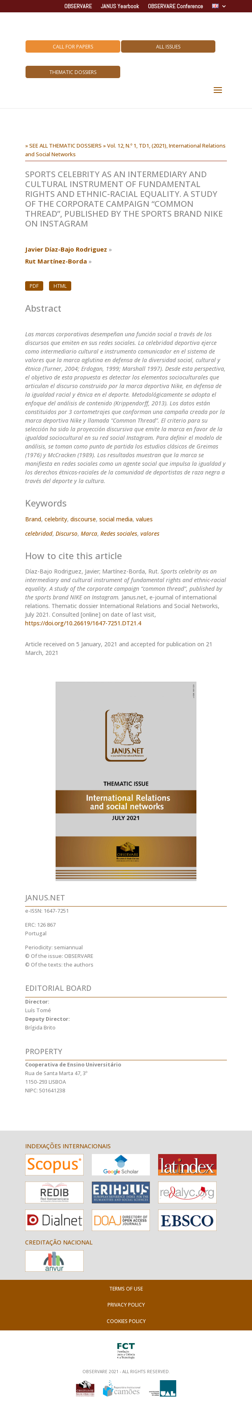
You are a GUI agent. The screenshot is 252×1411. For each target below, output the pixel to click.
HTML (60, 285)
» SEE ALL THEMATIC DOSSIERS (63, 145)
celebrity (55, 519)
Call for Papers (73, 46)
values (144, 519)
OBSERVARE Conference (175, 6)
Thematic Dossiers (72, 72)
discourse (83, 519)
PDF (34, 285)
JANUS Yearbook (120, 6)
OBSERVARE (78, 6)
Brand (33, 519)
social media (116, 519)
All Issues (168, 46)
